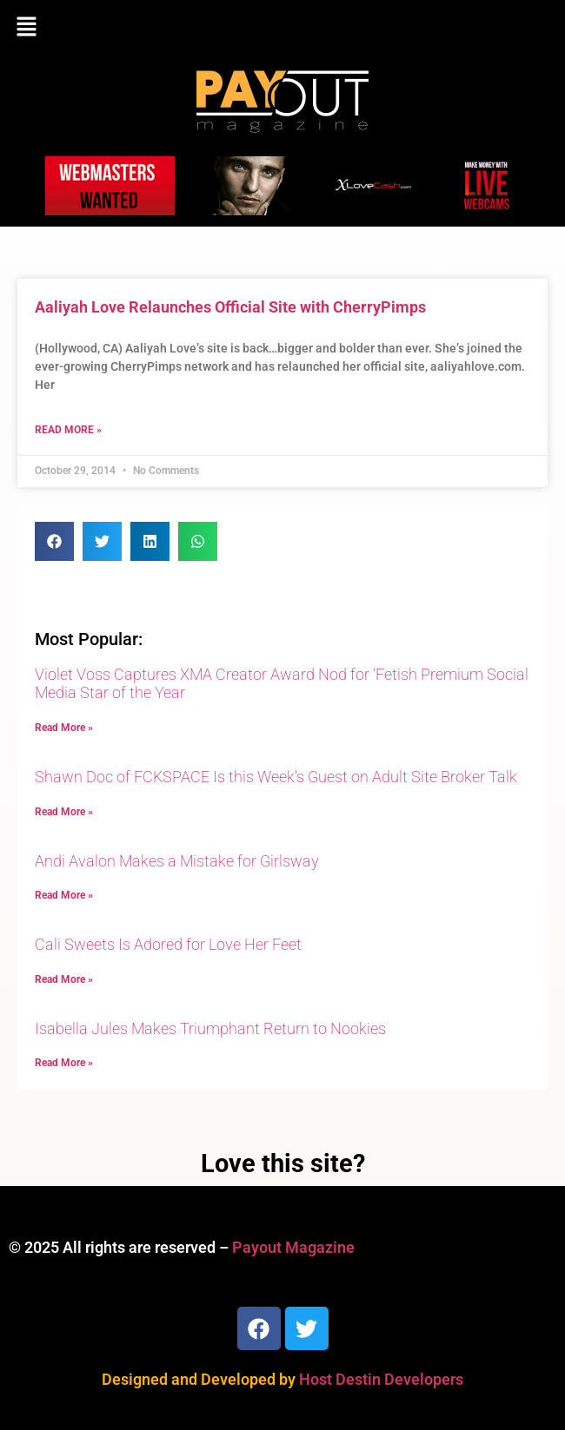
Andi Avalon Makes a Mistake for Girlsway (177, 861)
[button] (282, 28)
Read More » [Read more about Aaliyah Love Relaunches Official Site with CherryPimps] (68, 430)
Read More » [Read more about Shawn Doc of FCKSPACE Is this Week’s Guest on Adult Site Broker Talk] (64, 812)
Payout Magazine (293, 1247)
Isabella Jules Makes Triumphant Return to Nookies (210, 1028)
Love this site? (283, 1163)
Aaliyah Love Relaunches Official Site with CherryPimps (230, 307)
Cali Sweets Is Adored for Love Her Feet (168, 944)
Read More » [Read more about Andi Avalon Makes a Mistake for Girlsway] (64, 895)
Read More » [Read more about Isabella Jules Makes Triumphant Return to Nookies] (64, 1063)
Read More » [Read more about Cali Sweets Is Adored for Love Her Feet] (64, 979)
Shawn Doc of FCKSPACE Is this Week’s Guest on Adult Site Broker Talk (276, 777)
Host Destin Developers (381, 1379)
